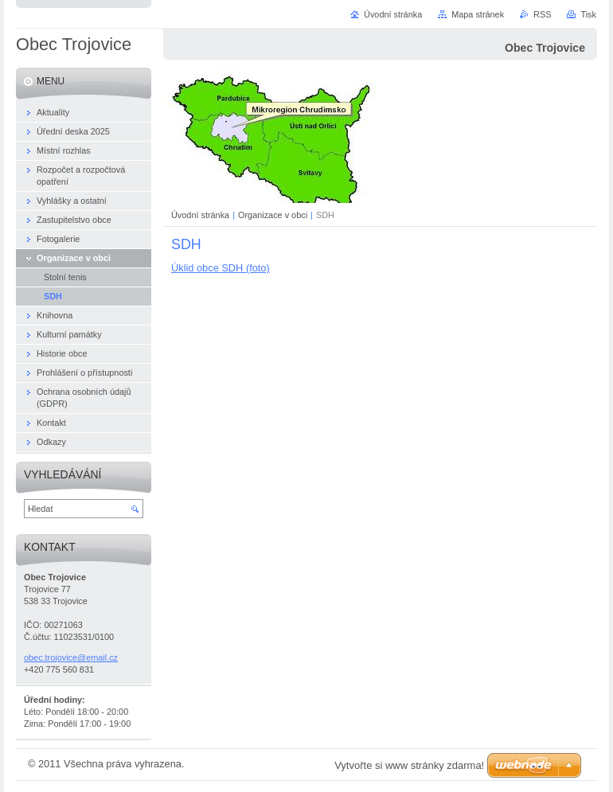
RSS (542, 14)
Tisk (588, 14)
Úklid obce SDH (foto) (220, 268)
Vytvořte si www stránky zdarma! (409, 765)
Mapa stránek (477, 14)
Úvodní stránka (200, 215)
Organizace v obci (272, 215)
